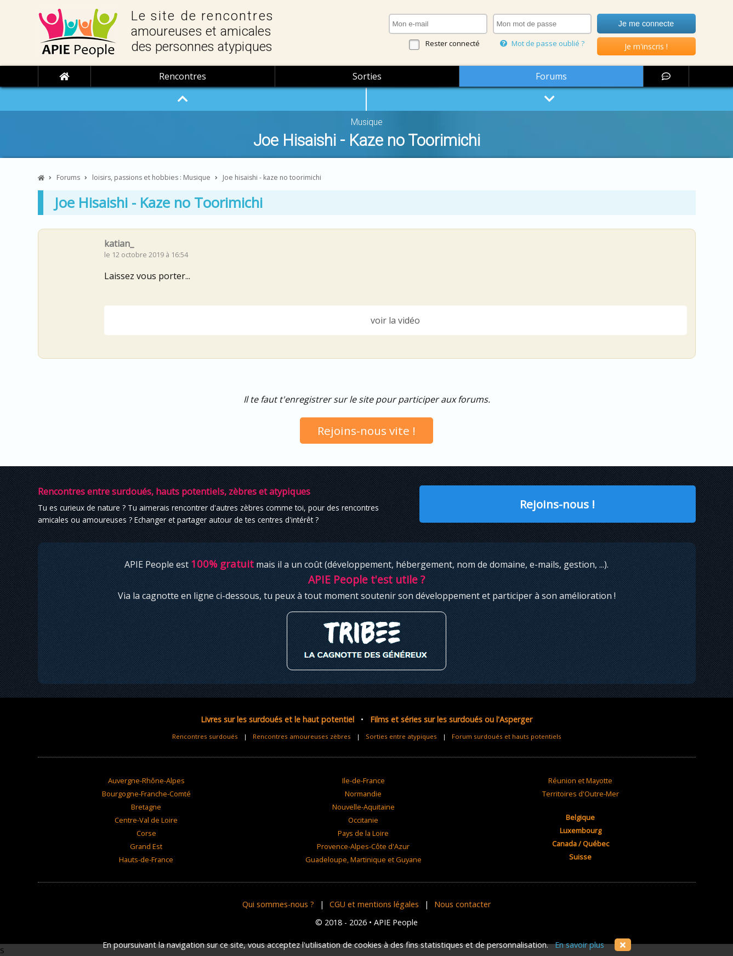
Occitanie (363, 820)
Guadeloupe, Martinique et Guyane (363, 859)
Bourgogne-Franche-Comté (146, 794)
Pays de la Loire (363, 833)
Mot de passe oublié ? (542, 43)
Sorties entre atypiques (401, 736)
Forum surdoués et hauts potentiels (506, 736)
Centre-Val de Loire (146, 820)
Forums (551, 76)
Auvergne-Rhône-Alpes (146, 780)
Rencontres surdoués (205, 736)
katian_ (119, 243)
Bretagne (146, 807)
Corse (146, 833)
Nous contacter (462, 904)
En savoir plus (579, 945)
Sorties (367, 76)
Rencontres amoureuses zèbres (302, 736)
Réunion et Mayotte (580, 780)
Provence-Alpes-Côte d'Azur (363, 846)
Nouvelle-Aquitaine (363, 807)
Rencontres (182, 76)
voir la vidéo (395, 320)
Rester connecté (452, 43)
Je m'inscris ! (646, 46)
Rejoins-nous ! (557, 504)
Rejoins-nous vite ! (366, 430)
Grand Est (146, 846)
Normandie (363, 794)
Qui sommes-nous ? (278, 904)
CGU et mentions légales (374, 904)
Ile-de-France (363, 780)
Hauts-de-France (146, 859)
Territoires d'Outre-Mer (580, 794)
